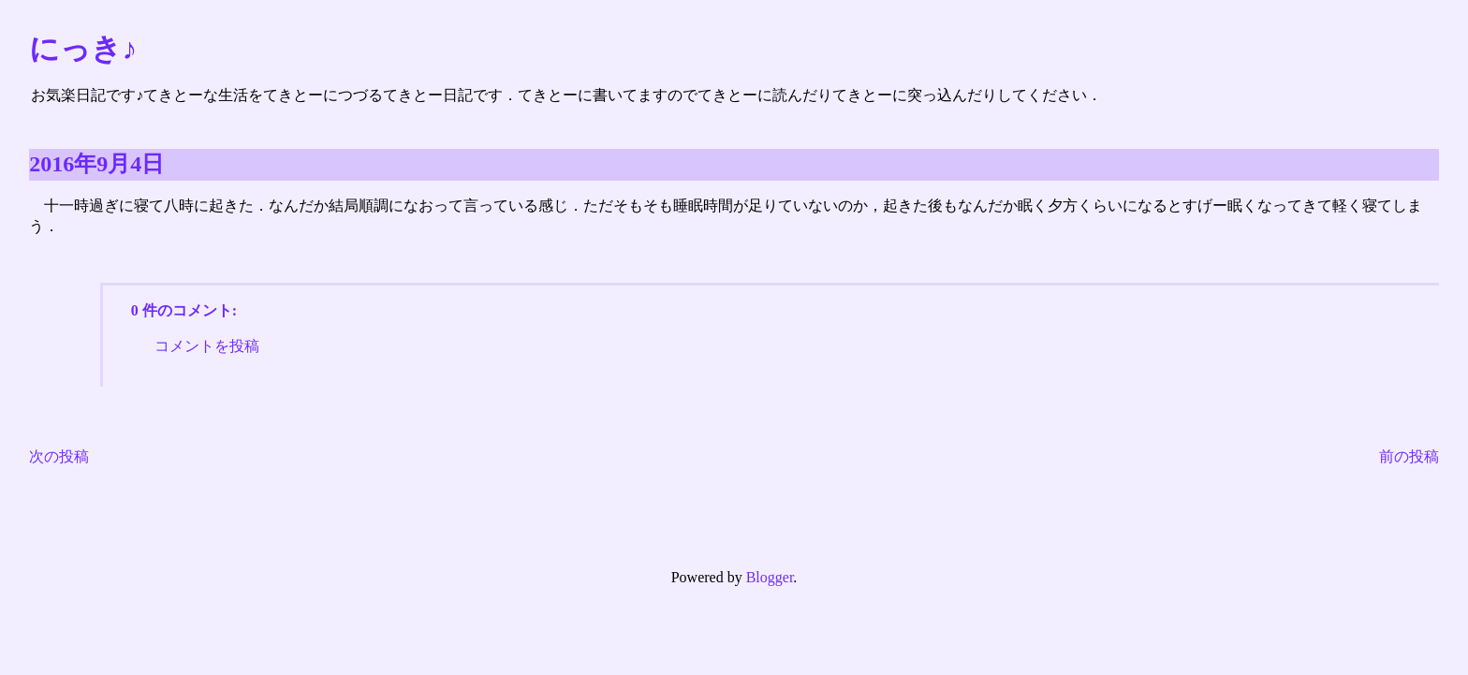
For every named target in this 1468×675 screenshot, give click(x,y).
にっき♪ (83, 49)
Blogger (770, 577)
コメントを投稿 (206, 346)
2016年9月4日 (96, 164)
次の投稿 (59, 456)
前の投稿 (1409, 456)
